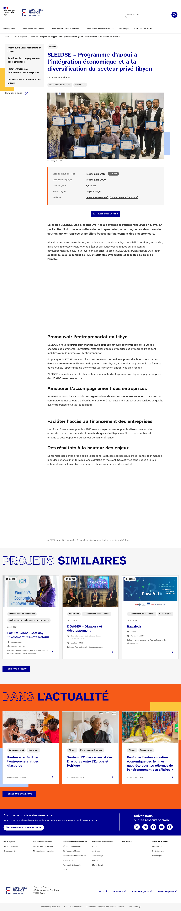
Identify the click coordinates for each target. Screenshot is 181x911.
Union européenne (96, 197)
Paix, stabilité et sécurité (72, 865)
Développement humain (72, 851)
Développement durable (72, 846)
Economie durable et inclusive (74, 856)
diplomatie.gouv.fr (140, 891)
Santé (65, 870)
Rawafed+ (134, 626)
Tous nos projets (16, 668)
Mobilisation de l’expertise (43, 851)
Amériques (96, 851)
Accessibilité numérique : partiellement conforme (105, 907)
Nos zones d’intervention (99, 29)
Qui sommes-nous (11, 846)
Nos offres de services (33, 29)
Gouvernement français (122, 197)
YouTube (162, 827)
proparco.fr (118, 891)
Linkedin (145, 827)
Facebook (153, 827)
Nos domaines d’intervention (65, 29)
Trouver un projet (20, 37)
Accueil (6, 37)
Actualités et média (143, 29)
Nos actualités (156, 846)
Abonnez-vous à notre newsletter (24, 827)
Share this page (26, 93)
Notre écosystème (10, 851)
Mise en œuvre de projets (43, 846)
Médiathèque (156, 856)
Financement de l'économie (59, 85)
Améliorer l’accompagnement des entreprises (23, 60)
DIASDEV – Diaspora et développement (84, 629)
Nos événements (157, 851)
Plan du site (133, 907)
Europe (95, 860)
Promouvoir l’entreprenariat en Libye (24, 50)
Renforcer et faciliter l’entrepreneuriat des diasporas (23, 761)
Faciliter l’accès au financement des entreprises (23, 71)
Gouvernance (80, 85)
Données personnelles (73, 907)
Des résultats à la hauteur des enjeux (24, 81)
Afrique (97, 191)
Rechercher (174, 15)
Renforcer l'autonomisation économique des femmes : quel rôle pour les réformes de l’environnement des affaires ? (150, 764)
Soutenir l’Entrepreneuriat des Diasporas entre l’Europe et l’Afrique (90, 761)
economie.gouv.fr (166, 891)
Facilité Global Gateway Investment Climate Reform (28, 635)
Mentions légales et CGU (50, 907)
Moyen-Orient (97, 865)
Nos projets (124, 29)
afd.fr (101, 891)
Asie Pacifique (97, 856)
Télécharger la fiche (107, 214)
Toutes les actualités (19, 793)
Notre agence (8, 29)
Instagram (170, 827)
